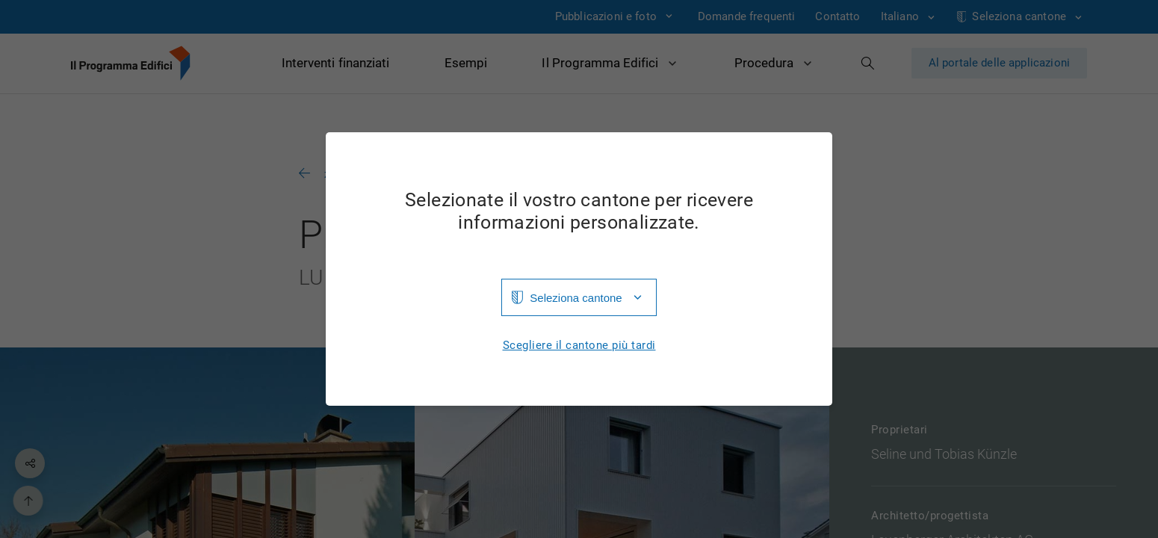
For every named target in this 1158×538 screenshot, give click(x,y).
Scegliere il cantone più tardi (579, 345)
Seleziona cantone (576, 297)
